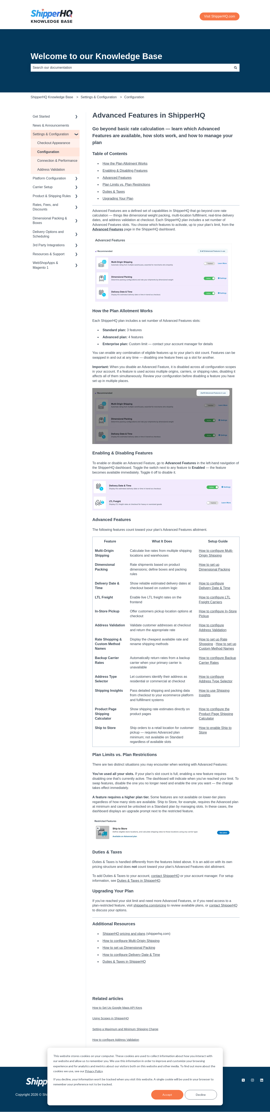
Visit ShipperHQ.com (219, 16)
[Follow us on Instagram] (252, 1080)
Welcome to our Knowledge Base (96, 56)
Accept (167, 1094)
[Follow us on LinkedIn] (261, 1080)
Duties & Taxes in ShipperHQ (138, 880)
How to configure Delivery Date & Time (131, 955)
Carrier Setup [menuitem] (43, 187)
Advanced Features (117, 177)
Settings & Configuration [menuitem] (51, 134)
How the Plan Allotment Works (125, 163)
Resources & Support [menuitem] (49, 254)
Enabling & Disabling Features (125, 170)
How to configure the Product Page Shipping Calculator (216, 713)
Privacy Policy (94, 1071)
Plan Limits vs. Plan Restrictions (126, 184)
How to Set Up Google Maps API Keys (117, 1007)
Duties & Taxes (114, 191)
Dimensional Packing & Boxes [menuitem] (50, 220)
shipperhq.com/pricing (149, 905)
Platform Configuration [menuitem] (49, 178)
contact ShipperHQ (165, 876)
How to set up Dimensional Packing (129, 947)
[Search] (236, 68)
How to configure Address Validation (115, 1039)
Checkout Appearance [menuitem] (53, 143)
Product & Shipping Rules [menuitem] (52, 196)
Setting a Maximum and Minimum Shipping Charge (125, 1029)
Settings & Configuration (99, 97)
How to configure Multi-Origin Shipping (131, 941)
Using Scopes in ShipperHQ (110, 1018)
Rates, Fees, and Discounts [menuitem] (45, 207)
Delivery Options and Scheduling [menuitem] (48, 234)
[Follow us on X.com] (243, 1080)
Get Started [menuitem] (41, 116)
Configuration (134, 97)
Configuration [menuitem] (48, 152)
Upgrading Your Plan (118, 198)
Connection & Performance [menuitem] (57, 160)
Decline (201, 1094)
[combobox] (131, 68)
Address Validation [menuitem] (51, 169)
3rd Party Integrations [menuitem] (49, 245)
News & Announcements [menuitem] (51, 125)
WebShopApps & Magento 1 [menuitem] (45, 265)
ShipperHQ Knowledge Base (52, 97)
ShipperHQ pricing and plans (124, 933)
